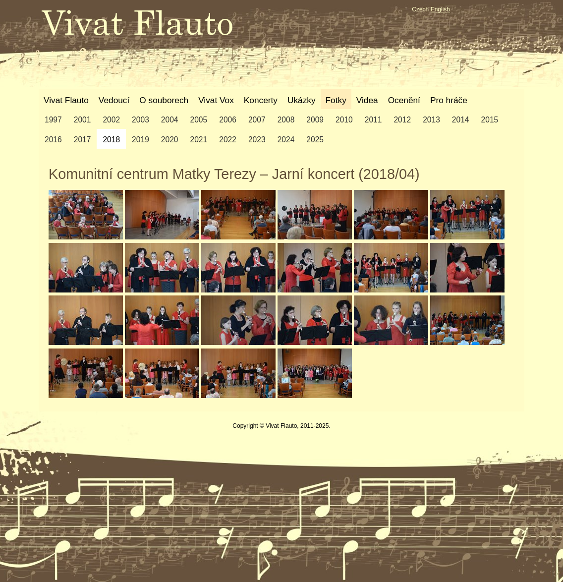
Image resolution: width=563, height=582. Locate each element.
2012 (402, 120)
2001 (82, 120)
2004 (169, 120)
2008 (286, 120)
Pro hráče (448, 100)
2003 (140, 120)
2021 (199, 139)
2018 (111, 139)
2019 (140, 139)
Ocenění (404, 100)
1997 (53, 120)
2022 (227, 139)
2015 (490, 120)
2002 (111, 120)
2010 (344, 120)
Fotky (336, 100)
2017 (82, 139)
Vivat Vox (216, 100)
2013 (431, 120)
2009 (315, 120)
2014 (460, 120)
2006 (227, 120)
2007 (257, 120)
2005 (199, 120)
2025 (315, 139)
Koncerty (261, 100)
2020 (169, 139)
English (440, 9)
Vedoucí (114, 100)
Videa (367, 100)
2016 (53, 139)
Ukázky (301, 100)
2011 (373, 120)
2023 (257, 139)
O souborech (163, 100)
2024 (286, 139)
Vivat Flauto (66, 100)
